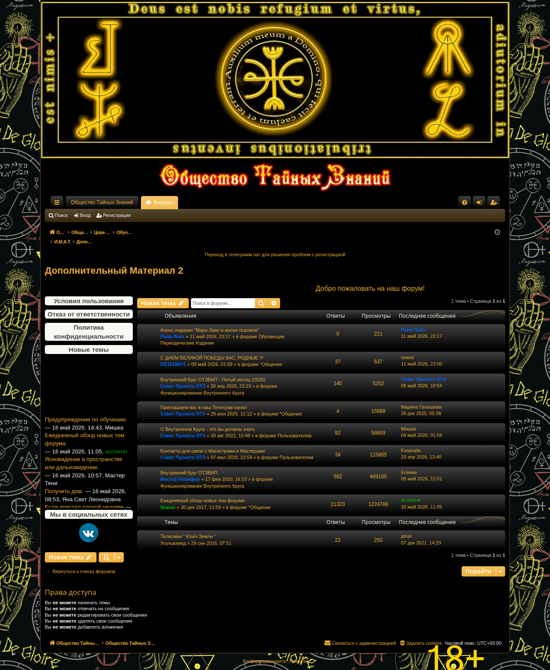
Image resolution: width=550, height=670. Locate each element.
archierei (411, 491)
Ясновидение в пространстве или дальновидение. (84, 458)
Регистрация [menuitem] (495, 204)
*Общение (271, 355)
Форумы (163, 202)
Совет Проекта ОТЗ (183, 377)
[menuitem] (464, 202)
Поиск (61, 215)
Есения (409, 463)
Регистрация (117, 215)
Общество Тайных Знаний (102, 202)
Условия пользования (89, 292)
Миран (168, 498)
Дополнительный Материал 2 (114, 261)
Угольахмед (173, 534)
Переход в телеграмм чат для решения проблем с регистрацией (275, 245)
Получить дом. (64, 486)
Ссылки (58, 204)
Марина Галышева (421, 398)
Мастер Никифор (180, 470)
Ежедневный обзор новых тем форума (84, 434)
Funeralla (411, 441)
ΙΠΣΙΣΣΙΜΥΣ (173, 355)
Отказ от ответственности (89, 305)
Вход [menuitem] (481, 204)
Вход (85, 215)
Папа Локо (172, 327)
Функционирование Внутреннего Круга (202, 383)
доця (406, 527)
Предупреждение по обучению (85, 414)
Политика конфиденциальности (88, 323)
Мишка (408, 419)
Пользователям (294, 426)
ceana (407, 348)
